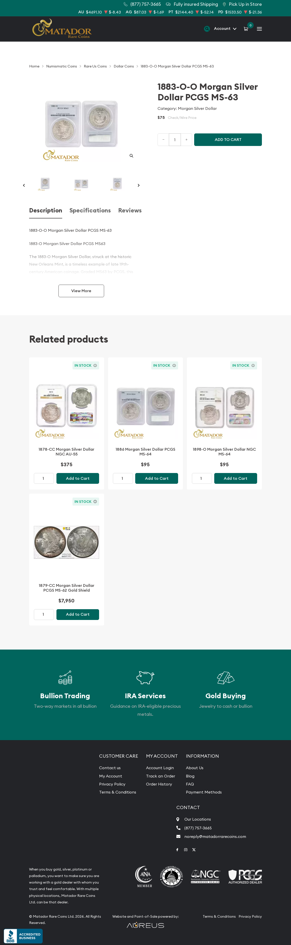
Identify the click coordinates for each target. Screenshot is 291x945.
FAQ (190, 783)
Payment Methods (204, 792)
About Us (194, 767)
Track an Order (160, 775)
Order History (159, 783)
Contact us (110, 767)
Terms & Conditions (117, 792)
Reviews (130, 210)
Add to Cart (78, 478)
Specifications (90, 210)
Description (45, 210)
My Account (110, 775)
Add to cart (228, 139)
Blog (190, 775)
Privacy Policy (112, 783)
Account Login (160, 767)
